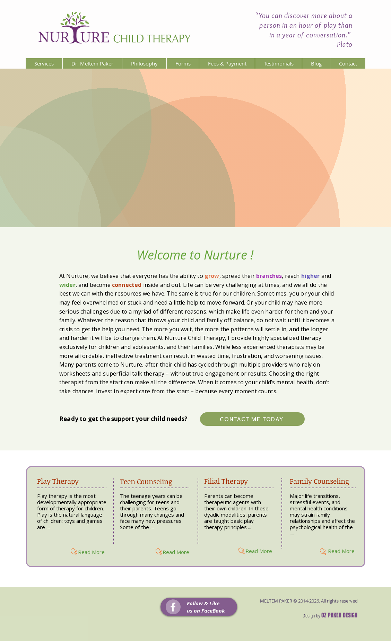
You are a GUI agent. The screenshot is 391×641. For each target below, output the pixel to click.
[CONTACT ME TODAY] (252, 419)
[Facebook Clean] (172, 607)
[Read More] (91, 551)
